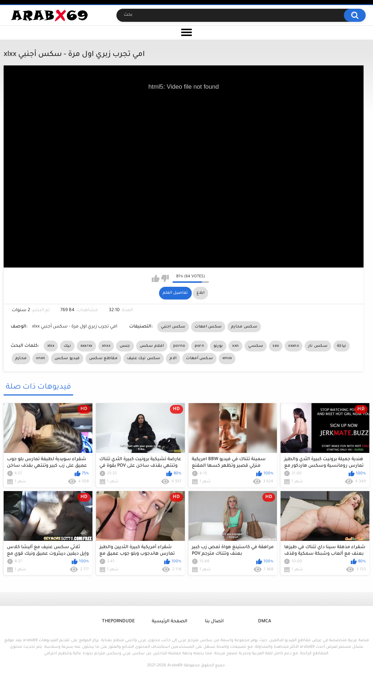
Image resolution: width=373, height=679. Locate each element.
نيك (67, 346)
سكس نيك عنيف (143, 358)
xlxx (50, 346)
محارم (21, 358)
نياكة (341, 346)
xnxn (40, 358)
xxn (235, 346)
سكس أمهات (199, 358)
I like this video (155, 278)
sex (276, 346)
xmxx (227, 358)
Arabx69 (174, 665)
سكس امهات (208, 327)
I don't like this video (165, 278)
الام (173, 358)
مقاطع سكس (103, 358)
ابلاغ (201, 293)
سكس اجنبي (173, 327)
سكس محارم (244, 327)
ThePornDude (118, 621)
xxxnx (293, 346)
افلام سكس (152, 346)
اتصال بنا (214, 621)
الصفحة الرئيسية (169, 621)
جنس (125, 346)
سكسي (255, 346)
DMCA (264, 621)
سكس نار (318, 346)
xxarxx (86, 346)
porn (199, 346)
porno (179, 346)
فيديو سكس (67, 358)
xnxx (106, 346)
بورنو (218, 346)
